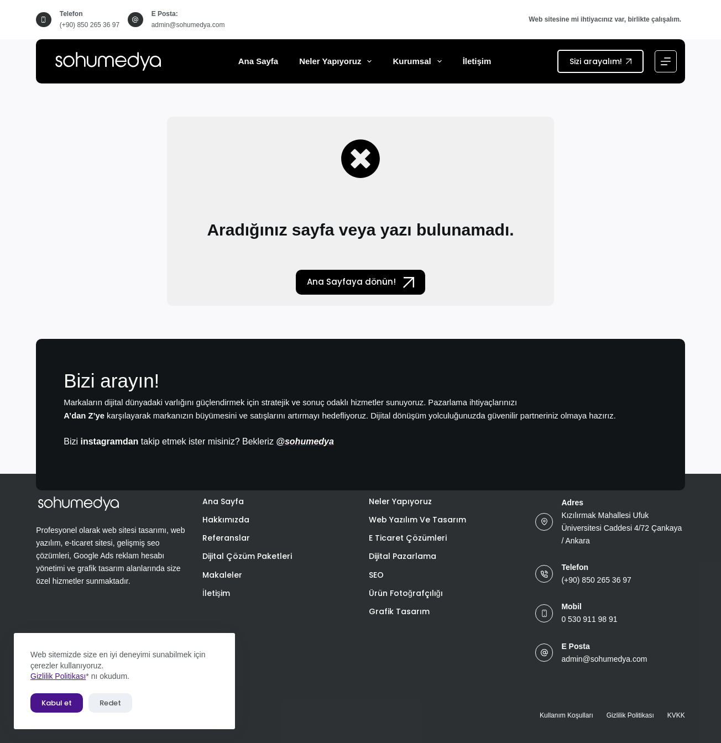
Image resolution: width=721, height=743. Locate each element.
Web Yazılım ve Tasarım (417, 520)
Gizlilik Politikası (58, 676)
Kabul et (56, 703)
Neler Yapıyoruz (337, 61)
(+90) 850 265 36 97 (89, 25)
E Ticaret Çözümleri (408, 538)
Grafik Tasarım (399, 611)
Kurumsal (419, 61)
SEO (376, 575)
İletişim (477, 61)
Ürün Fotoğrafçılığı (406, 593)
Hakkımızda (225, 520)
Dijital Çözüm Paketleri (247, 556)
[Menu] (666, 61)
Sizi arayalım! (600, 61)
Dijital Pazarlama (402, 556)
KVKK (676, 715)
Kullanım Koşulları (566, 715)
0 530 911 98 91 (589, 619)
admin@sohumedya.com (188, 25)
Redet (110, 703)
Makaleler (222, 575)
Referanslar (226, 538)
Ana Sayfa (258, 61)
